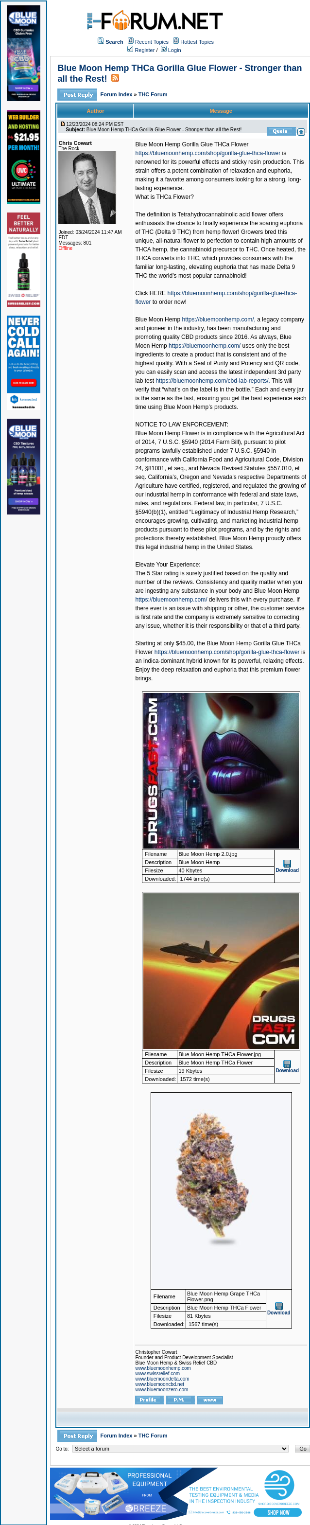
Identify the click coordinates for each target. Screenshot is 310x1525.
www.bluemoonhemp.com (163, 1368)
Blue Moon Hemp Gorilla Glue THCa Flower (191, 144)
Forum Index (117, 94)
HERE (158, 293)
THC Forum (153, 94)
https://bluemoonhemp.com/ (205, 345)
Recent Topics (152, 42)
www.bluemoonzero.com (161, 1389)
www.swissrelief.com (157, 1373)
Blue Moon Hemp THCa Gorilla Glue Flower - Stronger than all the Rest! (163, 129)
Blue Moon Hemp (157, 319)
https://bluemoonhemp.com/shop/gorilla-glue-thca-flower (207, 153)
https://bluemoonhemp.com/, (218, 319)
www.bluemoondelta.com (162, 1379)
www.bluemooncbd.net (159, 1384)
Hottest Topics (197, 42)
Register (141, 50)
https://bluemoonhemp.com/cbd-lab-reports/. (212, 380)
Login (171, 50)
